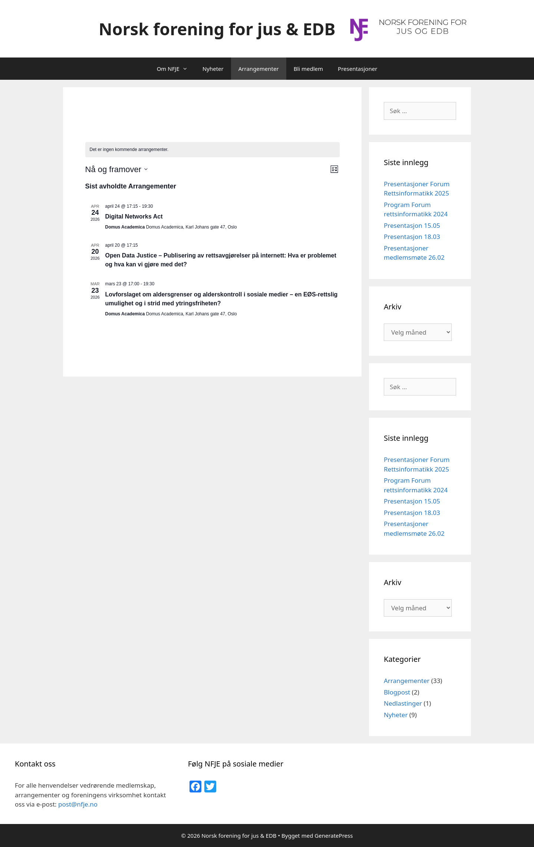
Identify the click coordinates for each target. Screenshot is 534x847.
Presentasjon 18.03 (412, 236)
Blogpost (397, 692)
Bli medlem (308, 68)
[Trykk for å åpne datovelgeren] (116, 169)
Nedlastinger (403, 703)
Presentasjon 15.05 (412, 225)
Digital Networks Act (134, 216)
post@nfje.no (78, 804)
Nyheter (213, 68)
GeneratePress (333, 835)
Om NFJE (176, 69)
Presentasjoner (357, 68)
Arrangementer (258, 68)
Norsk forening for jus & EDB (217, 28)
